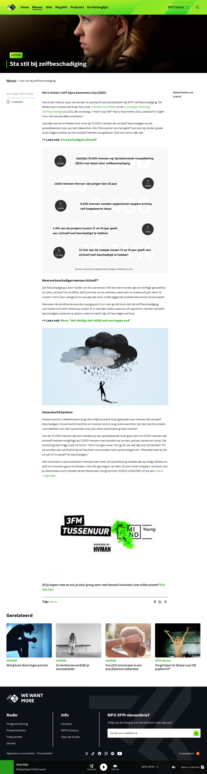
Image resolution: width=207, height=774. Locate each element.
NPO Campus (178, 7)
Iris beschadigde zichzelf (79, 139)
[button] (92, 767)
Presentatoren (16, 730)
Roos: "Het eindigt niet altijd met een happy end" (95, 320)
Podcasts (77, 7)
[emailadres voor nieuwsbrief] (154, 733)
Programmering (17, 724)
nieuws (53, 601)
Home (25, 7)
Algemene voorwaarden (20, 753)
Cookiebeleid (186, 753)
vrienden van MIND (103, 107)
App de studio (70, 737)
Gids (49, 7)
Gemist (11, 743)
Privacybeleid (44, 753)
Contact (66, 724)
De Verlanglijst (97, 7)
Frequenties (14, 737)
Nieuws (37, 7)
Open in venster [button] (192, 767)
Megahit (61, 7)
